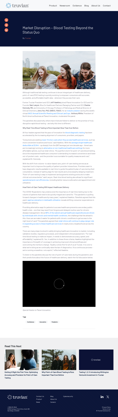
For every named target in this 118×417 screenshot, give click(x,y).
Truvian (28, 38)
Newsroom (65, 5)
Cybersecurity (68, 396)
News (38, 402)
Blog (86, 5)
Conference (30, 322)
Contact (107, 5)
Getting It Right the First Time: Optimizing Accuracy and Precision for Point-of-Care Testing (21, 375)
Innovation (43, 322)
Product (53, 5)
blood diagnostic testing (75, 132)
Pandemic (55, 322)
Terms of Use (106, 409)
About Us (95, 5)
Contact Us (40, 396)
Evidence (77, 5)
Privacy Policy (106, 407)
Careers (53, 402)
